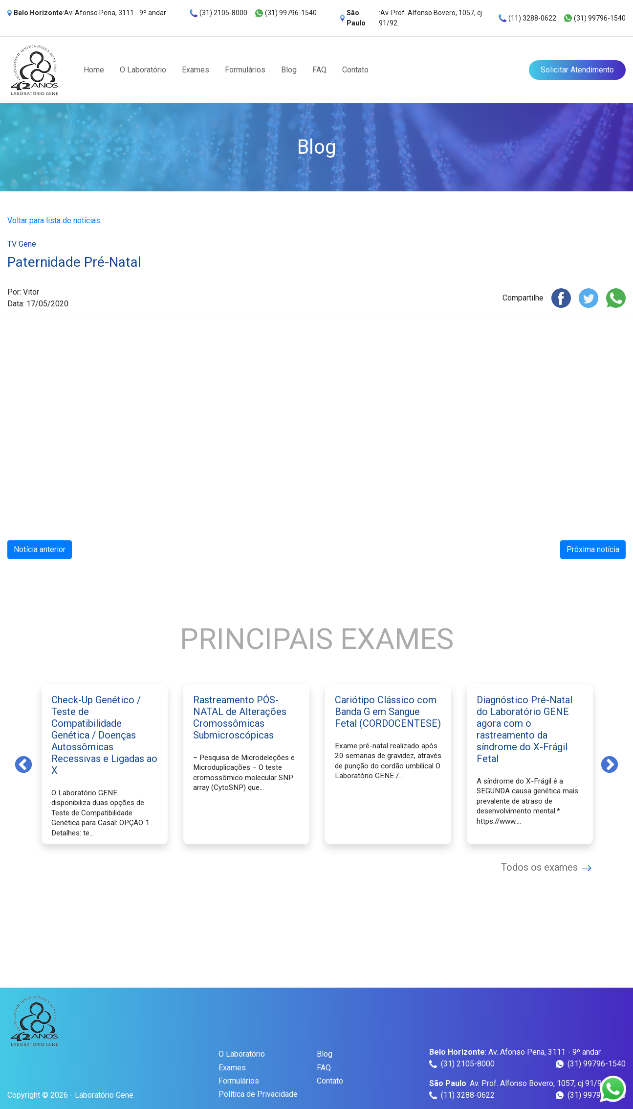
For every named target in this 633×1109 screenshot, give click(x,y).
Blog (289, 69)
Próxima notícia (593, 549)
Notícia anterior (39, 549)
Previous (23, 764)
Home (94, 69)
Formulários (245, 69)
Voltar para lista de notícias (53, 220)
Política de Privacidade (258, 1094)
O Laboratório (143, 69)
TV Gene (21, 244)
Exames (195, 69)
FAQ (319, 69)
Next (609, 764)
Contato (355, 69)
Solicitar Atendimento (577, 69)
